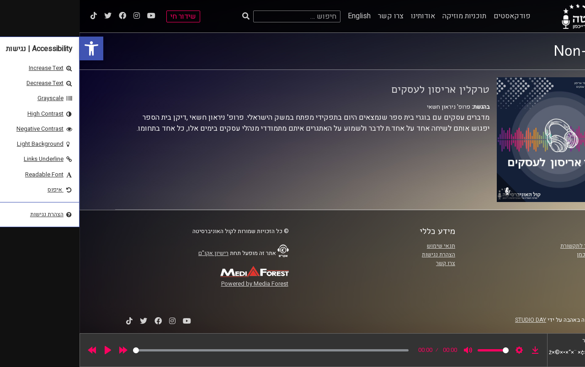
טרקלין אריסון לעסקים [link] (361, 89)
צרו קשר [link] (311, 16)
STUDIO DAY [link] (451, 320)
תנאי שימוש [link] (361, 246)
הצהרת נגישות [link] (359, 254)
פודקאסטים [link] (432, 16)
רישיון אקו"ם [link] (134, 253)
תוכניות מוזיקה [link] (385, 16)
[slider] (191, 350)
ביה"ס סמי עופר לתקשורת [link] (511, 246)
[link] (12, 48)
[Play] (28, 350)
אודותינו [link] (343, 16)
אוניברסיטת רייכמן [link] (519, 254)
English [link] (279, 16)
